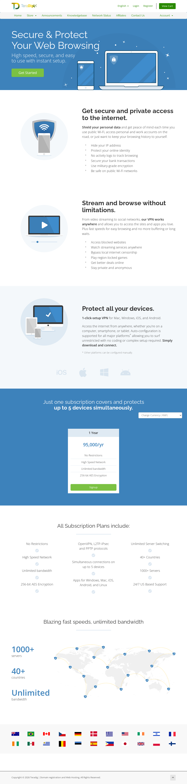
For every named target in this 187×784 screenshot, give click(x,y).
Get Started (28, 72)
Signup (93, 487)
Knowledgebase (77, 15)
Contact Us (138, 15)
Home (18, 15)
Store (31, 15)
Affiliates (121, 15)
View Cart (167, 6)
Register (148, 6)
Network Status (101, 15)
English (123, 6)
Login (136, 6)
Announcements (52, 15)
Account (166, 15)
